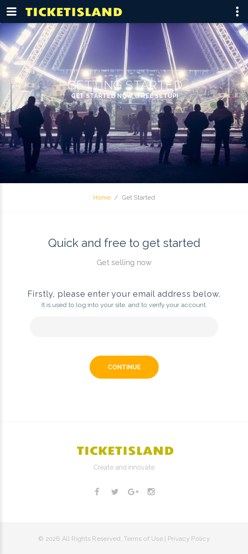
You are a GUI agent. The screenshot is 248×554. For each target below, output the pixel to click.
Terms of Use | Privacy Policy (167, 538)
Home (102, 197)
